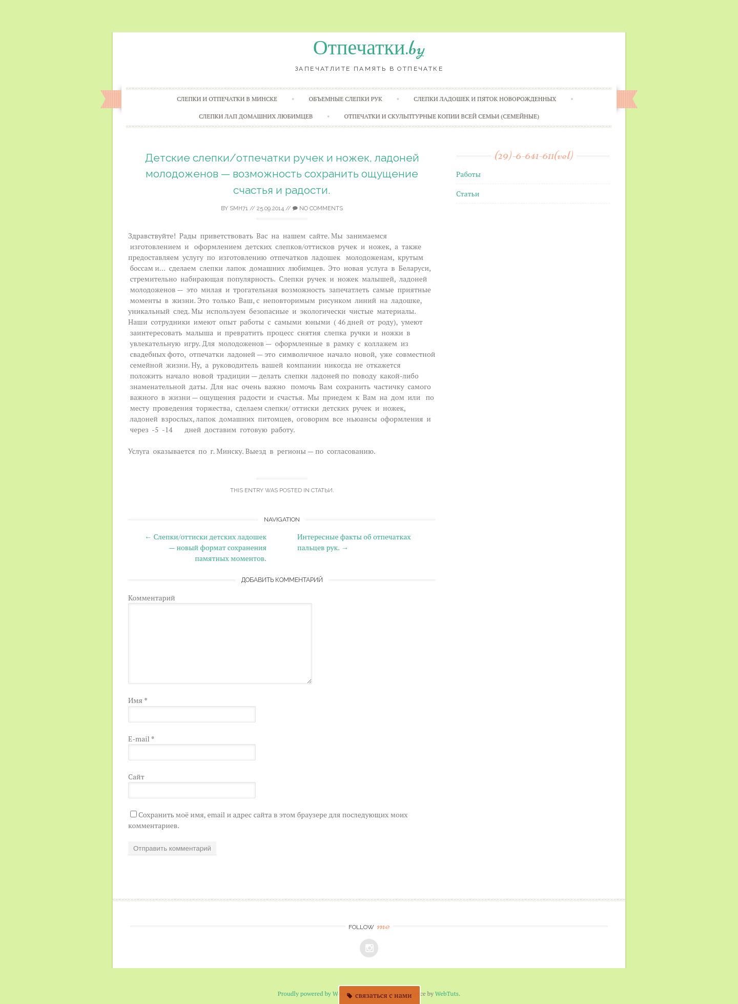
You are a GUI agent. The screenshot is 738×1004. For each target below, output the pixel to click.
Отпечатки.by (369, 47)
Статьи (322, 490)
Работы (468, 174)
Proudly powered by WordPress (319, 993)
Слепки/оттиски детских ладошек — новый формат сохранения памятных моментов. (205, 547)
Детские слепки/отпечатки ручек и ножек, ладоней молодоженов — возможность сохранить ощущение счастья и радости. (282, 173)
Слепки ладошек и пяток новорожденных (485, 99)
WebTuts (447, 993)
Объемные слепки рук (345, 99)
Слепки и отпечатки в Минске (227, 99)
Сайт (136, 776)
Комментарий (151, 598)
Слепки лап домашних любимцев (256, 116)
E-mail (141, 739)
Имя (138, 700)
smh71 (239, 208)
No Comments (318, 208)
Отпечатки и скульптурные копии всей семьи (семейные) (441, 116)
